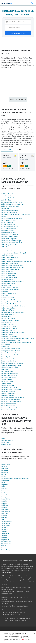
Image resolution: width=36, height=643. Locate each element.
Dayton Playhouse (7, 271)
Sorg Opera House (7, 371)
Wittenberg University (8, 395)
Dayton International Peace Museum (12, 267)
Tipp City (4, 531)
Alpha (3, 438)
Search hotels (18, 33)
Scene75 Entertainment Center (11, 365)
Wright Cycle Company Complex (11, 402)
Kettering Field (6, 316)
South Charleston (6, 521)
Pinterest (23, 620)
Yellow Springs (6, 550)
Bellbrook (4, 466)
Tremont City (5, 533)
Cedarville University (7, 230)
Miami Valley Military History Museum (12, 332)
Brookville (4, 468)
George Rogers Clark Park (9, 287)
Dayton (3, 476)
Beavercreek (5, 464)
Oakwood (4, 515)
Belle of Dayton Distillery (9, 212)
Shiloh (3, 519)
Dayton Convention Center (9, 263)
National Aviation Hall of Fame (10, 340)
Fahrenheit (7, 149)
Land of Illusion (6, 322)
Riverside (4, 517)
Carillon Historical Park (8, 224)
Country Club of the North (9, 251)
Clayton (3, 474)
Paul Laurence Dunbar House (10, 349)
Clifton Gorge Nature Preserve (11, 245)
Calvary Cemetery (7, 222)
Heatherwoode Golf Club (9, 300)
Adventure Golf (6, 196)
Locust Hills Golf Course (9, 326)
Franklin (3, 493)
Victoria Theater (6, 383)
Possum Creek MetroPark (9, 353)
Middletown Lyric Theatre (9, 336)
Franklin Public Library (8, 283)
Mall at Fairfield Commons (9, 328)
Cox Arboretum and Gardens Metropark (13, 253)
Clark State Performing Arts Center (12, 243)
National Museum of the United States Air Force (16, 342)
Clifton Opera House (7, 247)
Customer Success (19, 612)
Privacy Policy (24, 639)
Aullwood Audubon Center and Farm (12, 204)
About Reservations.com (9, 610)
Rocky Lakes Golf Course (9, 361)
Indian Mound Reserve (8, 310)
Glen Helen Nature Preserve (10, 289)
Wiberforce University (8, 391)
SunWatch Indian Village (8, 377)
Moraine (4, 507)
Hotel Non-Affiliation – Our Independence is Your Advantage (16, 603)
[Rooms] (18, 27)
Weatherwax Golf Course (9, 387)
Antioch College (6, 200)
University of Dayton (7, 381)
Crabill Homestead (7, 255)
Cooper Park (5, 249)
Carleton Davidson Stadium (9, 226)
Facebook (22, 618)
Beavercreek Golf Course (9, 210)
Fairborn (4, 489)
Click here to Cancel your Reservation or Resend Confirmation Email (16, 589)
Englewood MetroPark (8, 279)
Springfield (4, 529)
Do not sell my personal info (11, 614)
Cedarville (4, 470)
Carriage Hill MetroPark (8, 228)
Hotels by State (7, 612)
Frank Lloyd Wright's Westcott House (12, 281)
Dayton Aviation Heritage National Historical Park (16, 261)
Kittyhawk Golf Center (8, 318)
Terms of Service (8, 640)
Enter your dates (18, 99)
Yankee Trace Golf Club (9, 410)
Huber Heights (5, 499)
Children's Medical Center (9, 236)
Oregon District (6, 444)
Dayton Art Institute (7, 259)
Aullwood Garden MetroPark (10, 206)
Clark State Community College (11, 241)
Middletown (4, 505)
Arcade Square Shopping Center (11, 202)
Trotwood (4, 535)
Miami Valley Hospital (7, 330)
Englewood (4, 485)
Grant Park (4, 291)
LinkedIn (17, 620)
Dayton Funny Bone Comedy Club (11, 265)
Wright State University (8, 404)
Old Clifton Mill (5, 344)
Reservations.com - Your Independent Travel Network (15, 598)
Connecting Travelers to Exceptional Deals (14, 606)
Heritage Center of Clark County (11, 302)
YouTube (4, 620)
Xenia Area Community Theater (11, 408)
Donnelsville (5, 480)
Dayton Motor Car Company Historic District (15, 478)
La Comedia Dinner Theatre (10, 320)
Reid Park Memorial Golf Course (11, 355)
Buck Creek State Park (8, 220)
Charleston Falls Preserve (9, 234)
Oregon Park (5, 347)
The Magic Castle (6, 379)
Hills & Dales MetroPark (8, 304)
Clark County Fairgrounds (9, 238)
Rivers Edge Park (6, 357)
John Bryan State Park (8, 314)
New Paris (4, 513)
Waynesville (5, 540)
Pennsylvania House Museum (10, 351)
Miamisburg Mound (7, 334)
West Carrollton (6, 544)
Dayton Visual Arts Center (9, 277)
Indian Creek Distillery (8, 308)
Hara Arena (5, 296)
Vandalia (4, 537)
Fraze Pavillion (6, 285)
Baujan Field (5, 208)
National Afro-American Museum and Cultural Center (17, 338)
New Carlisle (5, 509)
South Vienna (5, 523)
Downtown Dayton (7, 440)
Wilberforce (5, 546)
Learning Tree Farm (7, 324)
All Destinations (23, 610)
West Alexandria (6, 542)
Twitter (28, 618)
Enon (3, 487)
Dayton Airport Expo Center (10, 257)
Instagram (11, 620)
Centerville (4, 472)
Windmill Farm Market (8, 393)
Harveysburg (5, 497)
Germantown (5, 495)
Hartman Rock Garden (8, 298)
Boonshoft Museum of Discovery (11, 218)
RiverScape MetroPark (8, 359)
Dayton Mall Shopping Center (10, 269)
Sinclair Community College (9, 367)
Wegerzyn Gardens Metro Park (11, 389)
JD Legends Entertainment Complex (12, 312)
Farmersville (5, 491)
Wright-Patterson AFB (8, 406)
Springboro (4, 527)
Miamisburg (4, 503)
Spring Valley (5, 525)
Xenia (3, 548)
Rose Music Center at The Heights (12, 363)
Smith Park (4, 369)
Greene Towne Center (8, 294)
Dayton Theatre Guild (8, 275)
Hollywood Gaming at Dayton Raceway (13, 306)
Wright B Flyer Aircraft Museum (11, 399)
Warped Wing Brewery (8, 385)
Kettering (4, 501)
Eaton (3, 482)
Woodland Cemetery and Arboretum (12, 397)
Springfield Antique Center (9, 373)
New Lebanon (5, 511)
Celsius (19, 149)
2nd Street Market (7, 194)
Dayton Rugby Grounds (8, 273)
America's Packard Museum (10, 198)
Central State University (8, 232)
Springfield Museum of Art (9, 375)
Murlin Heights (5, 442)
